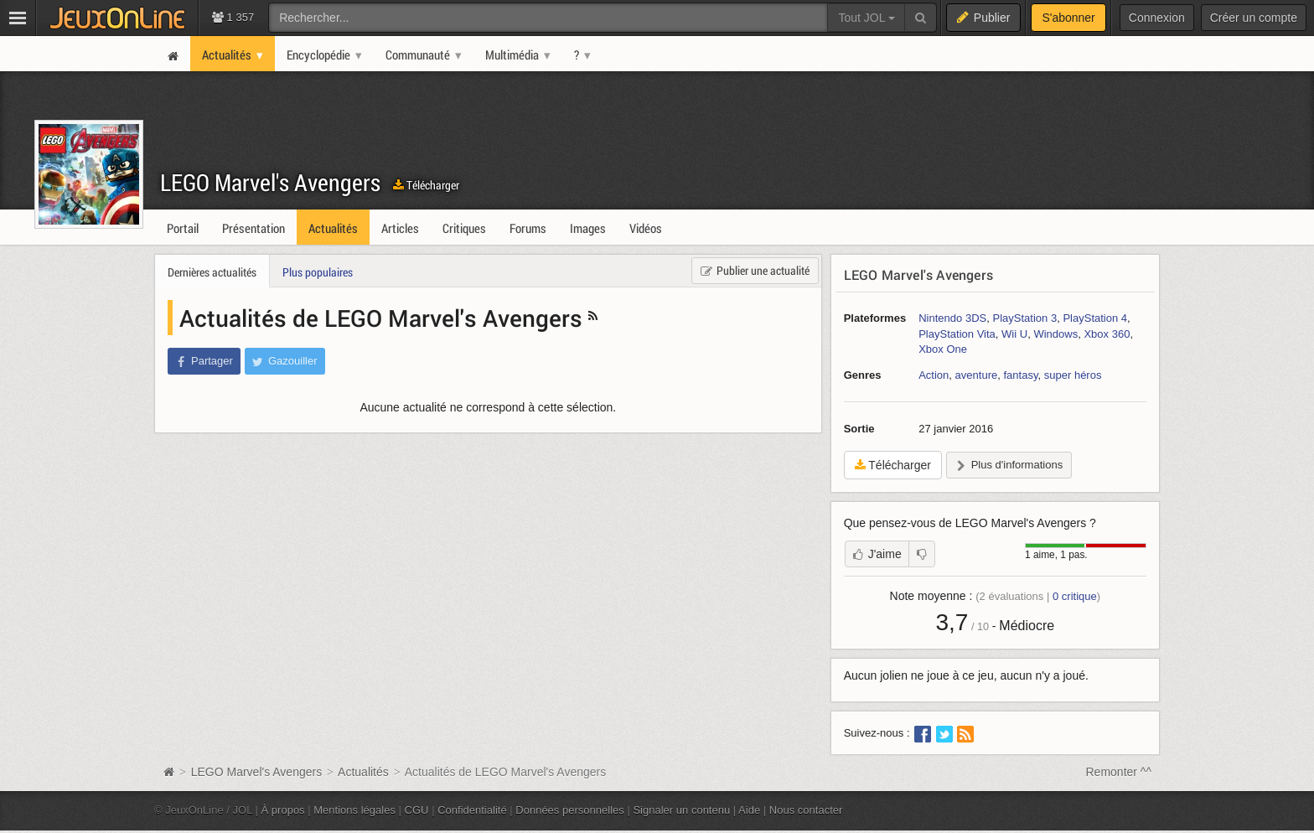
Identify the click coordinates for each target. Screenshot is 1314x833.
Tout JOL (866, 17)
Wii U (1014, 334)
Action (933, 375)
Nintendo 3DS (952, 318)
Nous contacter (806, 810)
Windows (1055, 334)
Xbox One (942, 349)
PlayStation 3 (1024, 318)
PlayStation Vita (957, 334)
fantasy (1020, 375)
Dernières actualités (212, 272)
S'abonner (1068, 17)
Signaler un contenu (681, 810)
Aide (749, 810)
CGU (417, 810)
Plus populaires (317, 272)
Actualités (363, 772)
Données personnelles (569, 810)
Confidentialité (472, 810)
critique (1075, 596)
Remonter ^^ (1119, 772)
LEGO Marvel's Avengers (270, 182)
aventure (976, 375)
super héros (1073, 375)
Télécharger (426, 185)
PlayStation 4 (1095, 318)
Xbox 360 (1107, 334)
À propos (283, 810)
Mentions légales (354, 810)
